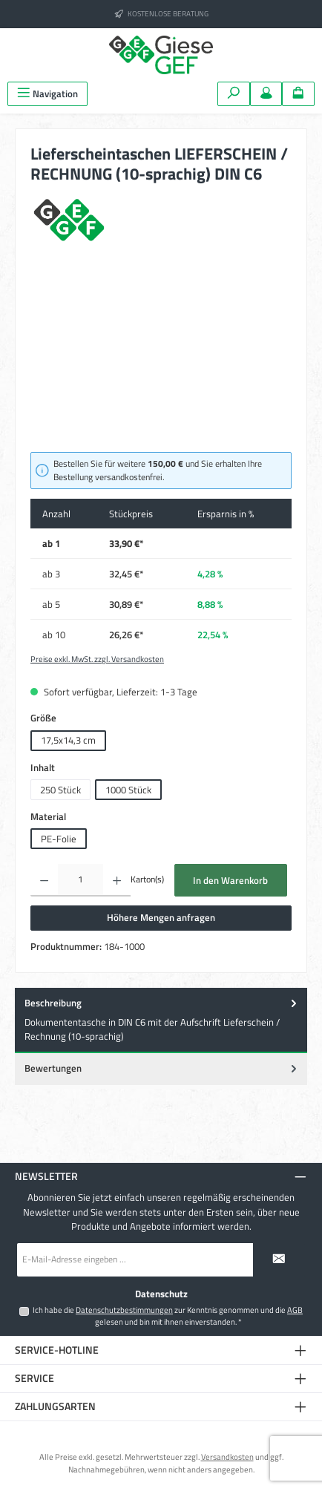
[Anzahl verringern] (44, 880)
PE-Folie (58, 838)
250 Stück (60, 789)
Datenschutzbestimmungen (124, 1310)
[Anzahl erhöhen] (117, 880)
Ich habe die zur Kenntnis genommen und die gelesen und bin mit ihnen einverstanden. (168, 1315)
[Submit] (279, 1260)
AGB (295, 1310)
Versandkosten (227, 1456)
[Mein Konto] (266, 94)
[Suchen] (233, 94)
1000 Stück (128, 789)
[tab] (161, 1020)
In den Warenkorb (230, 880)
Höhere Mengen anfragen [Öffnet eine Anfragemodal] (161, 917)
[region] (161, 358)
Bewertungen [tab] (162, 1068)
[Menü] (47, 94)
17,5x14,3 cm (68, 740)
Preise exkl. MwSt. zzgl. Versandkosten (97, 659)
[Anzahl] (80, 880)
